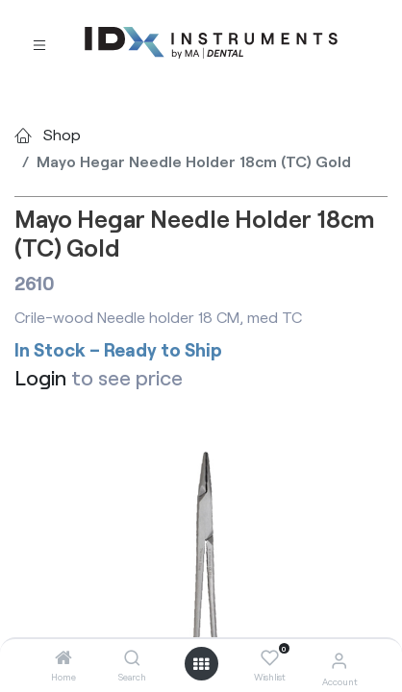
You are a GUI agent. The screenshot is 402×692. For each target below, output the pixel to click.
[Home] (63, 658)
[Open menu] (201, 664)
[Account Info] (339, 660)
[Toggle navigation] (39, 44)
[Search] (132, 658)
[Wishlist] (270, 658)
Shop (62, 134)
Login (40, 376)
